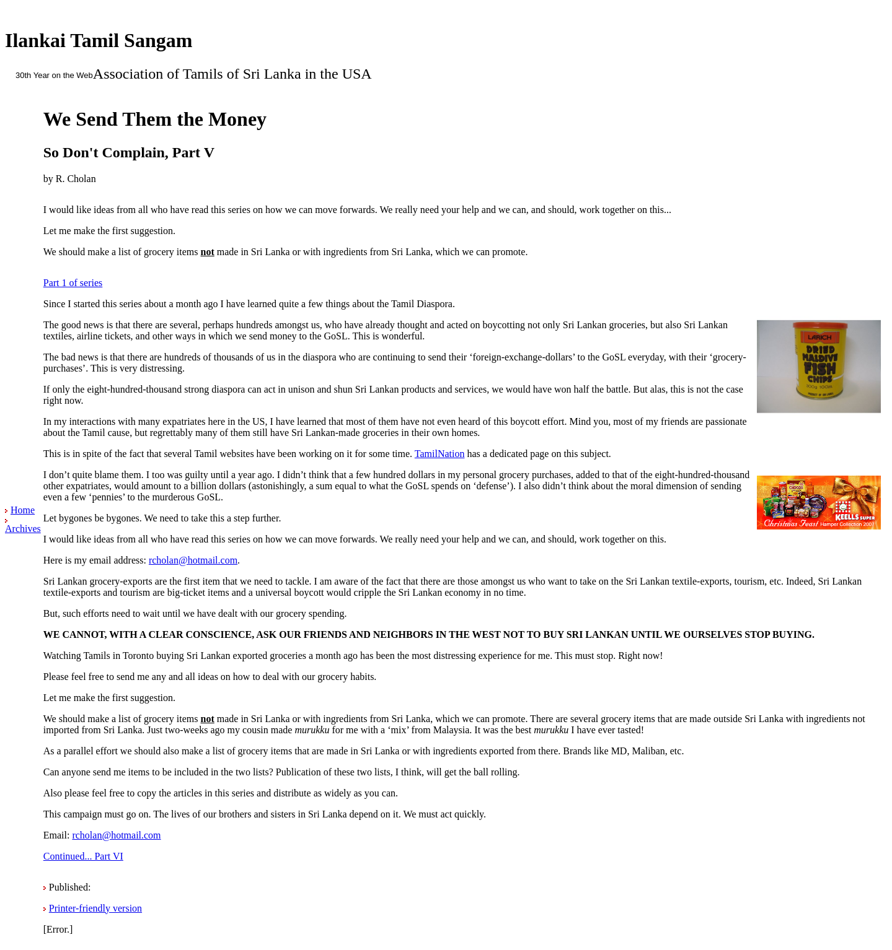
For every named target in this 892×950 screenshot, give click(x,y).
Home (23, 510)
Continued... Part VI (83, 856)
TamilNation (440, 453)
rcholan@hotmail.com (193, 560)
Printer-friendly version (95, 908)
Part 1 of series (73, 282)
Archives (23, 528)
